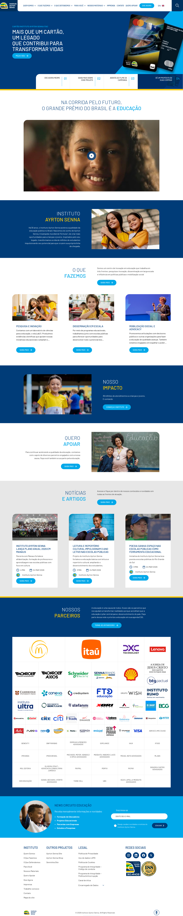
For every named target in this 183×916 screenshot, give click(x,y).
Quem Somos (29, 853)
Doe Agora (28, 880)
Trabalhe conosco (31, 889)
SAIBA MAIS (105, 282)
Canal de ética (84, 880)
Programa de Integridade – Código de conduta (90, 867)
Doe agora (146, 6)
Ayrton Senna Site (54, 853)
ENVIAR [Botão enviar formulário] (159, 826)
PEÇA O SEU (20, 56)
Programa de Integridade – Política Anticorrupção (90, 874)
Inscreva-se (122, 810)
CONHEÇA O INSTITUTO (115, 407)
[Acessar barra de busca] (177, 5)
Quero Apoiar (29, 875)
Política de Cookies (86, 862)
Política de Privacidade (88, 853)
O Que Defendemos (32, 862)
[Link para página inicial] (9, 5)
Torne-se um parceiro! (105, 625)
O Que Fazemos (30, 858)
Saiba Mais (69, 466)
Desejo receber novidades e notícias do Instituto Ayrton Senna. (132, 825)
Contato (27, 893)
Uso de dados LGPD (86, 858)
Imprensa (28, 884)
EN (161, 5)
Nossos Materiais (31, 871)
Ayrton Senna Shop (54, 858)
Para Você (28, 866)
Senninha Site (52, 862)
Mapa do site (29, 897)
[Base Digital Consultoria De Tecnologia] (156, 914)
